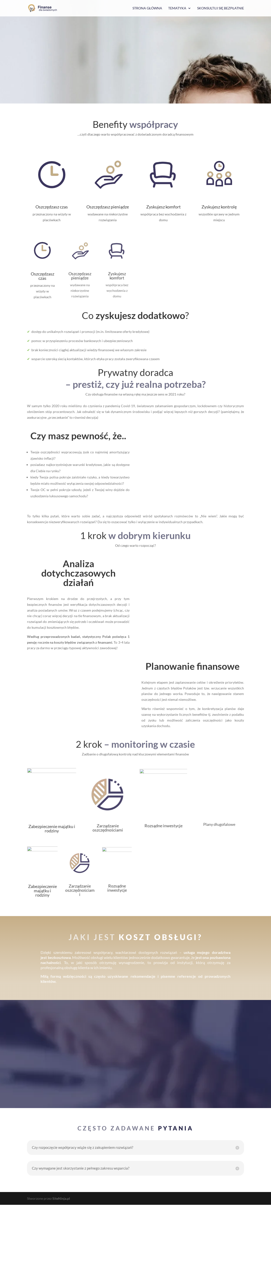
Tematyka (177, 8)
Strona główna (147, 8)
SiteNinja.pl (61, 1275)
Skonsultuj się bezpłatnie (220, 8)
